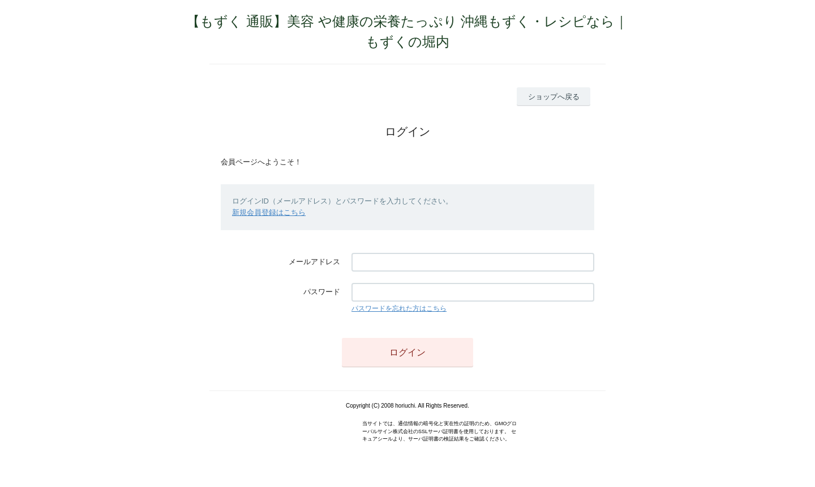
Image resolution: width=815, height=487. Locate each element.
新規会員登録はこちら (269, 212)
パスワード (321, 291)
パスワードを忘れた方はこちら (399, 308)
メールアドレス (314, 261)
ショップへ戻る (554, 96)
